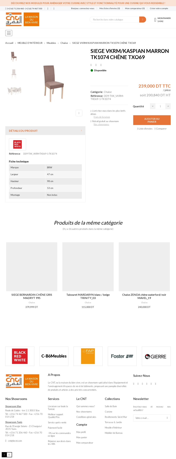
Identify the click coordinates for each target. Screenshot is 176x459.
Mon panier (81, 437)
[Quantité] (160, 106)
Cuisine (108, 411)
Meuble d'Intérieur (113, 427)
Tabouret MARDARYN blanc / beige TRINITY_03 (88, 296)
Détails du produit (23, 130)
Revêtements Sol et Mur (116, 417)
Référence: (97, 95)
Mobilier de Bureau (114, 433)
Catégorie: (97, 91)
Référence (14, 153)
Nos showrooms (101, 124)
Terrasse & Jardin (113, 422)
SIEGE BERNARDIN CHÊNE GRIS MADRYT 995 (32, 296)
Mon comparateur (84, 442)
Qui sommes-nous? (85, 406)
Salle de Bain (111, 406)
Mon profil (81, 432)
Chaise (108, 91)
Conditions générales (86, 417)
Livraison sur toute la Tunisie (58, 407)
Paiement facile (55, 427)
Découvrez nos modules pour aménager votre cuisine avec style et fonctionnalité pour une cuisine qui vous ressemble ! (88, 3)
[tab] (45, 130)
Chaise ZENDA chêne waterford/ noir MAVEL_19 (144, 296)
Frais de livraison (102, 117)
